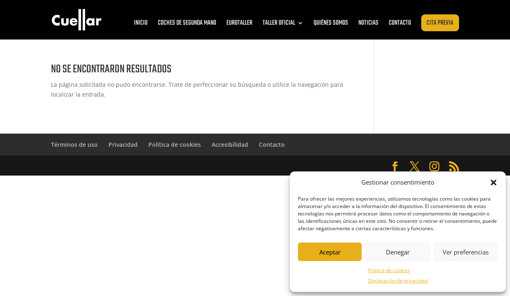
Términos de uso (74, 144)
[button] (493, 182)
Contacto (400, 23)
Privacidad (123, 144)
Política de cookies (389, 270)
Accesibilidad (230, 144)
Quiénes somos (331, 23)
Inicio (141, 23)
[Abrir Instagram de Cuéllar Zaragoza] (434, 167)
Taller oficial (279, 23)
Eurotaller (239, 23)
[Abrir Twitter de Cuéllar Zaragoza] (415, 167)
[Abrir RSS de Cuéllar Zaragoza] (454, 167)
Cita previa (440, 23)
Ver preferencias (466, 252)
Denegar (398, 252)
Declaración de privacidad (398, 280)
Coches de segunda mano (187, 23)
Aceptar (330, 252)
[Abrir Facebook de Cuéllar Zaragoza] (395, 167)
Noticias (368, 23)
